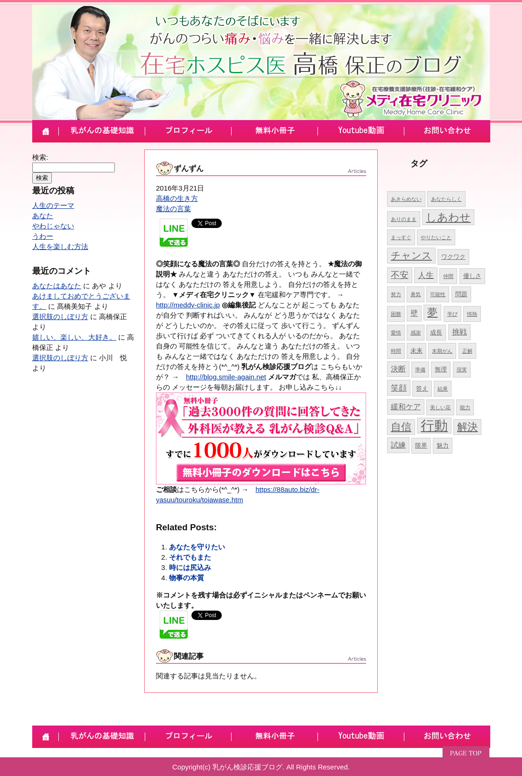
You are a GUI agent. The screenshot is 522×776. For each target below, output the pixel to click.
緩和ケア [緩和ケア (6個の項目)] (406, 407)
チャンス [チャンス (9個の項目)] (411, 255)
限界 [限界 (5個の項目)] (421, 445)
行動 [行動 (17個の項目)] (434, 425)
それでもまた (190, 557)
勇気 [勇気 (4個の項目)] (415, 294)
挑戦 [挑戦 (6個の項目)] (459, 332)
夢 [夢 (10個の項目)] (432, 312)
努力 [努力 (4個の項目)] (396, 294)
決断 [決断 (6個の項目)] (398, 369)
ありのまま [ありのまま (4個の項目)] (403, 219)
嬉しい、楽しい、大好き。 (74, 337)
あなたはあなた (56, 286)
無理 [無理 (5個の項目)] (441, 369)
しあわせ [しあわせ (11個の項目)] (448, 217)
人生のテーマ (53, 205)
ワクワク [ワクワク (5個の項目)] (453, 256)
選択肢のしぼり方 (60, 316)
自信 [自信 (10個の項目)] (401, 427)
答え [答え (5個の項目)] (422, 388)
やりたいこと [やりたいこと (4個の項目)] (436, 237)
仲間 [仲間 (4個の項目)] (448, 276)
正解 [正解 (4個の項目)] (467, 351)
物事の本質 (186, 578)
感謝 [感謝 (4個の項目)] (415, 332)
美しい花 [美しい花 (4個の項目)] (440, 407)
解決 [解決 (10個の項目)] (467, 427)
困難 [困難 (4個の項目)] (396, 314)
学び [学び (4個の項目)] (452, 314)
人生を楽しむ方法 (60, 246)
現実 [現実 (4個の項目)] (462, 369)
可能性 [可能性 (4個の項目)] (437, 294)
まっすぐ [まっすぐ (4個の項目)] (401, 237)
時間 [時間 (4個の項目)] (396, 351)
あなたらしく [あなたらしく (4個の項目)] (446, 199)
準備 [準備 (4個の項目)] (420, 369)
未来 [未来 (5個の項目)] (416, 350)
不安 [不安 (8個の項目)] (400, 275)
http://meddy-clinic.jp (188, 305)
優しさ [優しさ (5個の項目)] (472, 275)
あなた (42, 216)
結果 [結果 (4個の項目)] (442, 389)
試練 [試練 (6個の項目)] (398, 445)
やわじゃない (53, 226)
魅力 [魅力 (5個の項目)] (443, 445)
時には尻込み (190, 567)
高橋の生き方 (177, 198)
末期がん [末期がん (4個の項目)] (442, 351)
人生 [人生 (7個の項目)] (426, 275)
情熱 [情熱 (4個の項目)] (472, 314)
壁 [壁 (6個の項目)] (414, 313)
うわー (42, 236)
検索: (40, 157)
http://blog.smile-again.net (226, 377)
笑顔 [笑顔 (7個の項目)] (399, 387)
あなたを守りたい (197, 547)
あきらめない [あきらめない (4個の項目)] (406, 199)
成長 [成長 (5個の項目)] (436, 332)
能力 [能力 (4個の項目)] (465, 407)
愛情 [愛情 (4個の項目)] (396, 332)
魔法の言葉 (173, 209)
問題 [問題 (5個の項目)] (461, 294)
